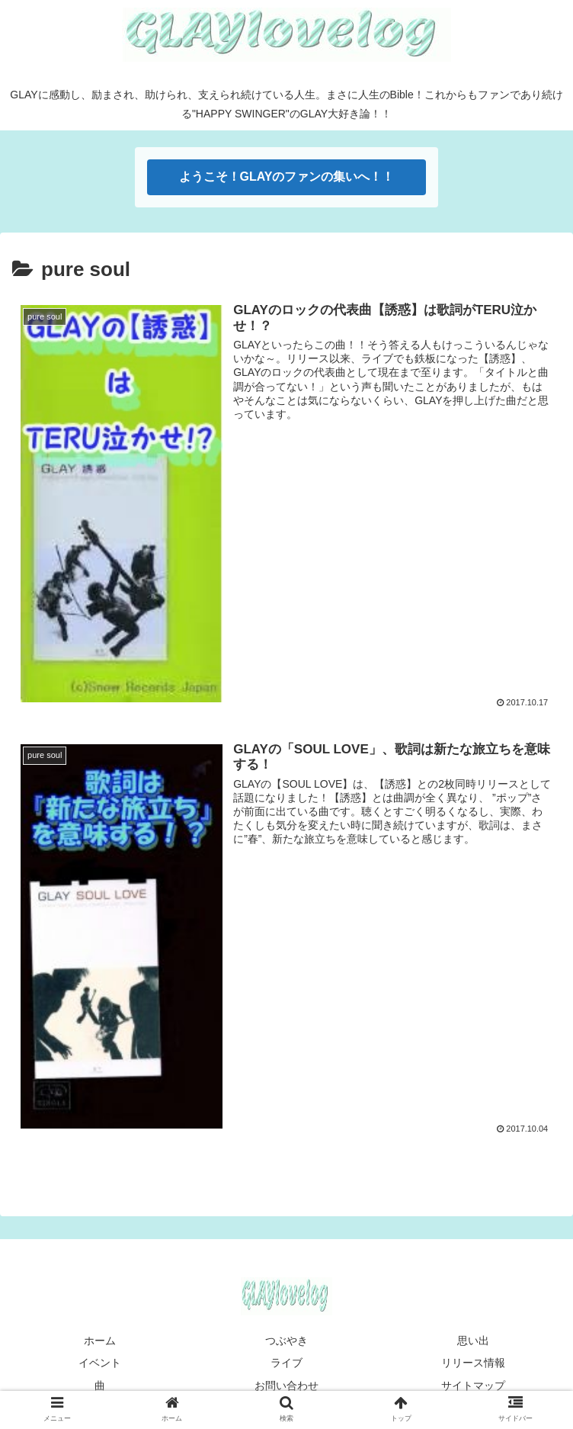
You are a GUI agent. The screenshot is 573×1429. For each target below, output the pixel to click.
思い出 (473, 1341)
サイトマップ (473, 1386)
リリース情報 (473, 1364)
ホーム (100, 1341)
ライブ (286, 1364)
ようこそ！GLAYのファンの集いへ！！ (287, 176)
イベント (99, 1364)
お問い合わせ (286, 1386)
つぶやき (286, 1341)
